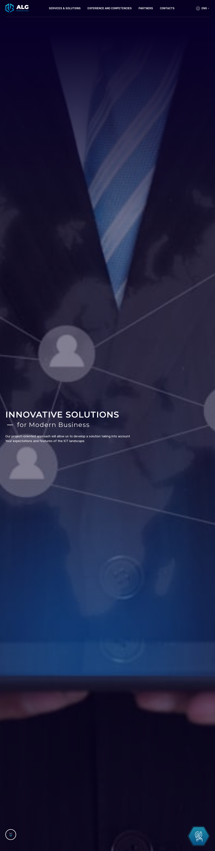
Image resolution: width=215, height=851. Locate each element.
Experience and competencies (110, 8)
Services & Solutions (65, 8)
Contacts (167, 8)
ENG (205, 8)
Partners (146, 8)
